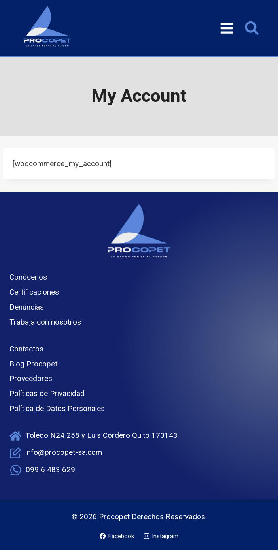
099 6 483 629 (50, 469)
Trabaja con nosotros (45, 322)
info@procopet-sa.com (63, 452)
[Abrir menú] (226, 28)
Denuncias (26, 307)
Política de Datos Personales (57, 408)
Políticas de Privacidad (47, 393)
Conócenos (28, 277)
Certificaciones (34, 292)
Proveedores (30, 378)
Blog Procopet (33, 363)
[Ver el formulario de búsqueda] (251, 28)
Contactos (26, 348)
